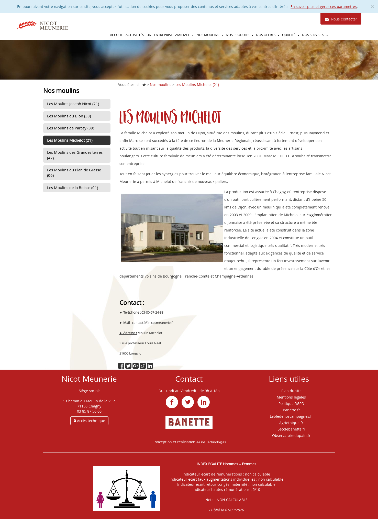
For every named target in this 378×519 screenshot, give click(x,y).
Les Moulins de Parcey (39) (70, 127)
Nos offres (268, 34)
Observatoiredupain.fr (291, 435)
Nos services (315, 34)
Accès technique (89, 420)
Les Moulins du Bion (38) (69, 115)
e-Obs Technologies (211, 442)
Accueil (116, 34)
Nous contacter (341, 18)
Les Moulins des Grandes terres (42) (75, 155)
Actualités (135, 34)
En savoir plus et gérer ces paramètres (324, 6)
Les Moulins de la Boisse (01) (72, 187)
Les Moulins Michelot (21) (69, 140)
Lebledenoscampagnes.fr (291, 416)
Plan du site (291, 390)
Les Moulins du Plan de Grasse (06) (74, 172)
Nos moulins (209, 34)
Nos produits (239, 34)
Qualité (290, 34)
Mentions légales (291, 397)
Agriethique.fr (291, 422)
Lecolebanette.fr (291, 429)
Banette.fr (291, 409)
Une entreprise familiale (170, 34)
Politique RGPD (291, 403)
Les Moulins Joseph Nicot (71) (73, 103)
